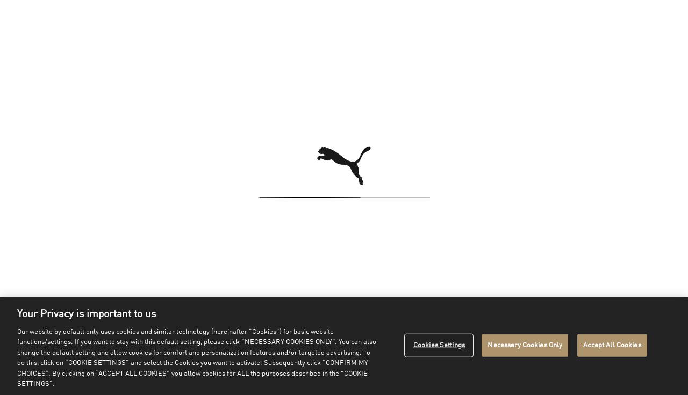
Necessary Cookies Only (525, 345)
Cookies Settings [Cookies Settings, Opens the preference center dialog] (439, 345)
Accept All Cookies (612, 345)
